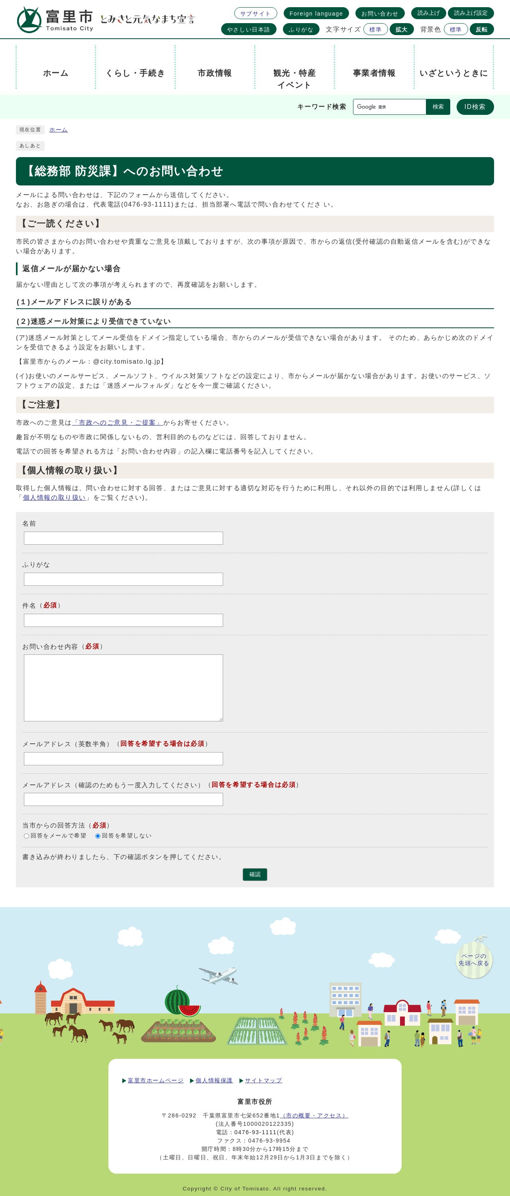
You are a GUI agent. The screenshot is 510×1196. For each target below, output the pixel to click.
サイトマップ (263, 1080)
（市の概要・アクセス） (314, 1115)
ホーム (58, 130)
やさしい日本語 (249, 29)
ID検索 (475, 106)
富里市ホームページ (156, 1080)
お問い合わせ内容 (50, 646)
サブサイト (255, 13)
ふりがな (301, 29)
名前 (29, 523)
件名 (29, 605)
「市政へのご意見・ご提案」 (117, 422)
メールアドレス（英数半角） (68, 744)
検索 (438, 107)
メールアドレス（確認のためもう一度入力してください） (113, 784)
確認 (255, 874)
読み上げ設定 (471, 13)
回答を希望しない (127, 836)
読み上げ (429, 13)
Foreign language (316, 13)
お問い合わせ (380, 13)
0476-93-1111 (255, 1132)
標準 (375, 29)
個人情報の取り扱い (54, 497)
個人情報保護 (214, 1080)
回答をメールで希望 (58, 836)
